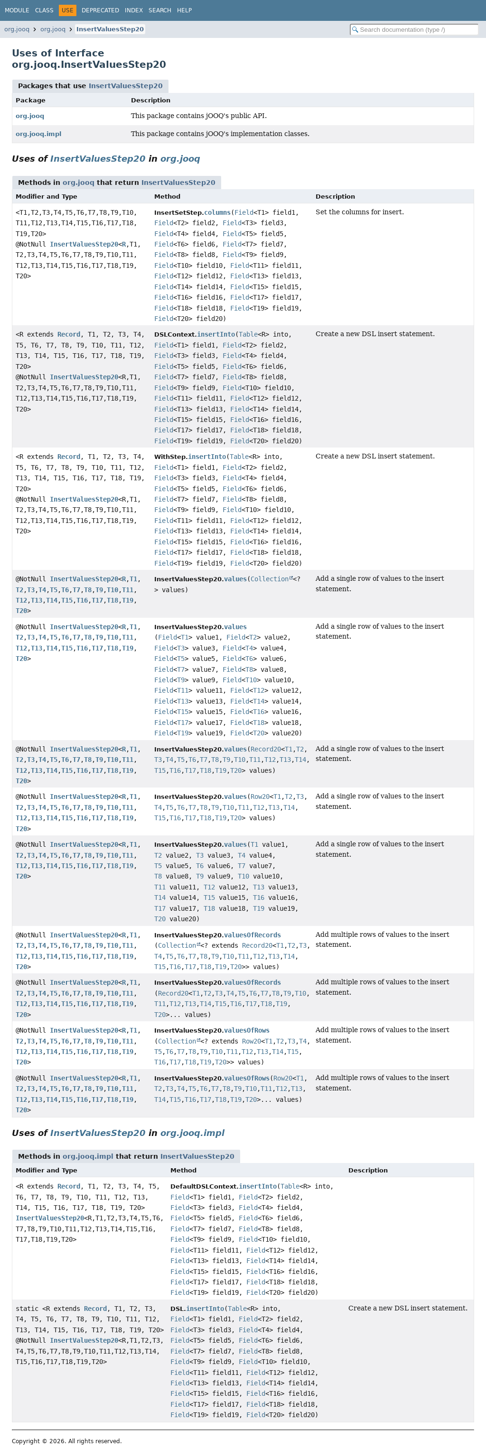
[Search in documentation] (414, 30)
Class (44, 10)
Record (68, 334)
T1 (133, 579)
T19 (127, 600)
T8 (88, 590)
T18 (112, 600)
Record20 (266, 749)
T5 (53, 590)
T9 (99, 590)
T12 (21, 600)
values (235, 579)
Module (17, 10)
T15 (67, 600)
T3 (31, 590)
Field (243, 212)
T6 (65, 590)
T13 (36, 600)
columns (217, 212)
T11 (127, 590)
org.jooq (16, 29)
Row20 (260, 796)
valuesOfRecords (252, 935)
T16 (82, 600)
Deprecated (100, 10)
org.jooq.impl (38, 133)
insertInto (216, 334)
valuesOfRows (247, 1030)
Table (248, 334)
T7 (76, 590)
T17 (97, 600)
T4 (42, 590)
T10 (112, 590)
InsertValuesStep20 (110, 29)
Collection (270, 579)
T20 (21, 610)
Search (160, 10)
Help (184, 10)
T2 (19, 590)
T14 (51, 600)
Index (134, 10)
